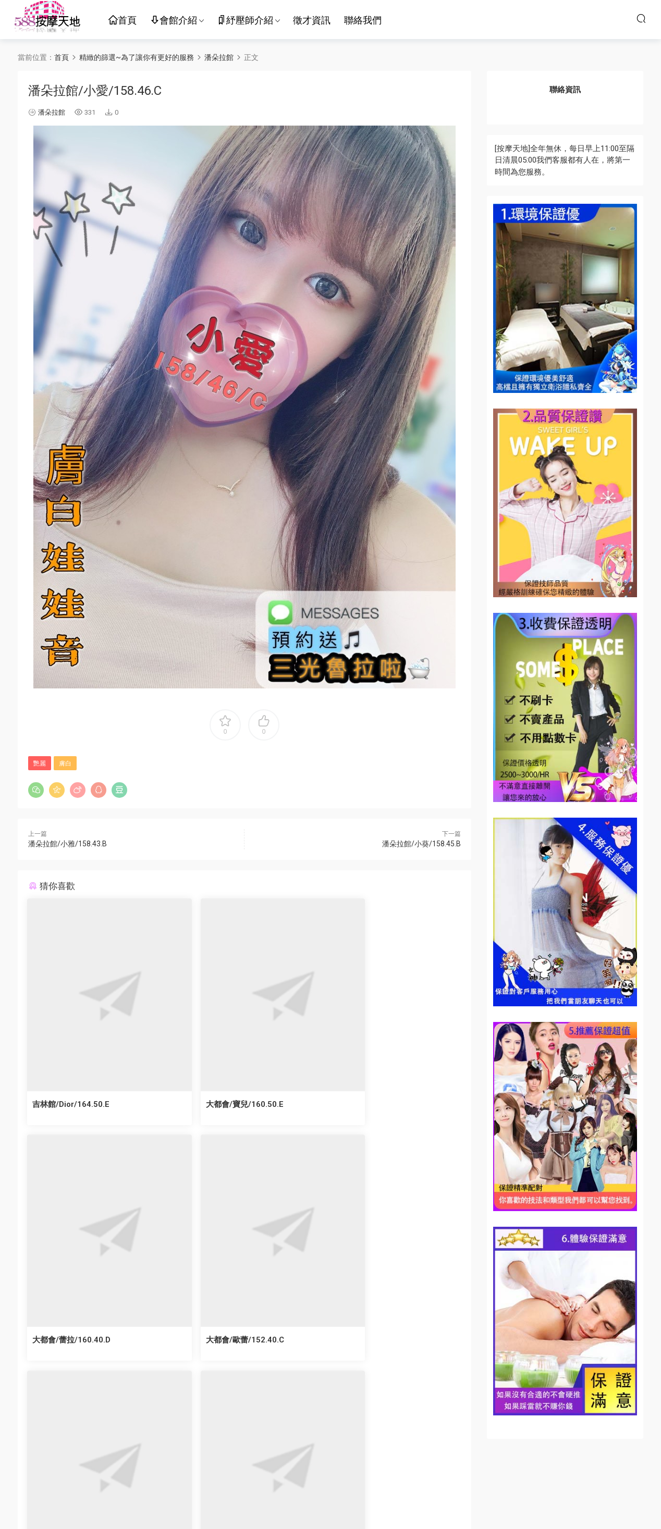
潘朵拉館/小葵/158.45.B (421, 844)
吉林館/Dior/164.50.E (72, 1104)
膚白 (65, 763)
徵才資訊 (311, 20)
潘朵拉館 (51, 112)
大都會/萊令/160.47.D (368, 1341)
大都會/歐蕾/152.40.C (72, 1341)
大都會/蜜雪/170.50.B (220, 1341)
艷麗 (39, 763)
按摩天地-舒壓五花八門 (47, 18)
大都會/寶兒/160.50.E (220, 1104)
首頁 (122, 21)
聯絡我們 (363, 20)
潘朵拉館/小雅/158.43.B (67, 844)
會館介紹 (173, 21)
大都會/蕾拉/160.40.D (368, 1104)
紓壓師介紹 (245, 21)
